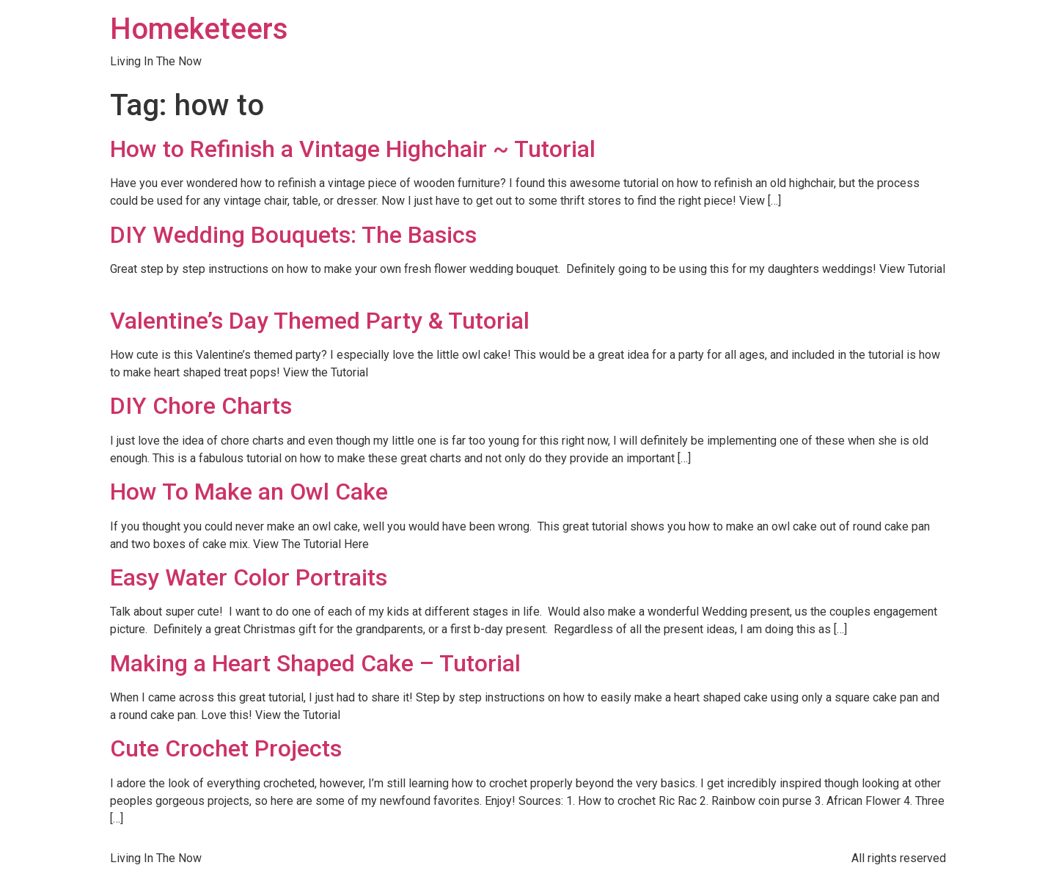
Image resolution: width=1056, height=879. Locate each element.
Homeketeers (199, 29)
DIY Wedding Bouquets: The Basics (293, 235)
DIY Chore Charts (201, 406)
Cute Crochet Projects (226, 748)
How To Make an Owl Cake (249, 492)
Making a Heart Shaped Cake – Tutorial (315, 663)
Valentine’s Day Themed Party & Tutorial (319, 321)
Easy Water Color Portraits (248, 577)
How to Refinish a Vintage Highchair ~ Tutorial (352, 149)
